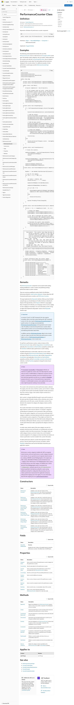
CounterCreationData (27, 665)
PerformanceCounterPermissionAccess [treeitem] (10, 172)
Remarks (59, 16)
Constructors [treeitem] (6, 146)
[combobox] (9, 12)
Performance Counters (43, 296)
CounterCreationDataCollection (30, 667)
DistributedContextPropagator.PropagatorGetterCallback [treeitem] (9, 83)
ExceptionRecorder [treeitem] (6, 126)
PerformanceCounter (25, 55)
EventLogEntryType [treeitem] (7, 105)
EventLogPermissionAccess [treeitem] (8, 110)
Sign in (71, 1)
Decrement (48, 359)
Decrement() (23, 617)
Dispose (38, 302)
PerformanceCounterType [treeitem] (8, 187)
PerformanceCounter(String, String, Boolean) (24, 499)
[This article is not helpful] (69, 31)
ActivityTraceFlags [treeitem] (6, 61)
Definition (60, 12)
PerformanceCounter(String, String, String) (24, 520)
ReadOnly (23, 589)
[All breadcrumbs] (21, 10)
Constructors (60, 17)
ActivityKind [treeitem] (5, 36)
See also (59, 26)
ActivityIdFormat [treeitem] (6, 34)
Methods (60, 23)
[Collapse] (16, 9)
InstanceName (30, 346)
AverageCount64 (46, 55)
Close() (22, 609)
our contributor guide (26, 689)
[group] (37, 36)
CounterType (23, 572)
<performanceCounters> (42, 476)
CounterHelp (23, 566)
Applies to (60, 24)
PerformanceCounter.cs (28, 27)
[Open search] (67, 2)
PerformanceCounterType (43, 65)
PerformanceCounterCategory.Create (37, 353)
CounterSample (26, 669)
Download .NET (68, 5)
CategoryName (39, 345)
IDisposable (34, 299)
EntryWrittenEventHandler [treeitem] (8, 93)
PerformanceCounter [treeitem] (8, 143)
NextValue (24, 348)
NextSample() (23, 636)
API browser (30, 10)
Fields (59, 19)
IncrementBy (36, 359)
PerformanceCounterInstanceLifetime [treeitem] (10, 163)
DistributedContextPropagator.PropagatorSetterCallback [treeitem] (9, 87)
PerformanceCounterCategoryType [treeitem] (9, 159)
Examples (60, 14)
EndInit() (22, 621)
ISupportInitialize (30, 46)
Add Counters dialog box (36, 294)
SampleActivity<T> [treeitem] (7, 190)
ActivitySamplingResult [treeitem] (7, 44)
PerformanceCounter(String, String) (24, 527)
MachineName (38, 346)
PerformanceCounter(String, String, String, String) (25, 514)
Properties (60, 21)
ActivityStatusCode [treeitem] (7, 53)
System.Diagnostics (29, 22)
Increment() (23, 626)
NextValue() (23, 640)
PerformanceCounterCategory (37, 337)
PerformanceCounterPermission (43, 321)
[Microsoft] (2, 2)
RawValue (31, 361)
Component (44, 40)
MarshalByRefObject (35, 40)
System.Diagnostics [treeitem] (7, 17)
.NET (25, 10)
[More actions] (53, 10)
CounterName (47, 345)
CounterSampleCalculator (38, 59)
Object (27, 40)
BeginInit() (23, 604)
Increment (42, 359)
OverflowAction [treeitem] (6, 139)
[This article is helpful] (68, 31)
